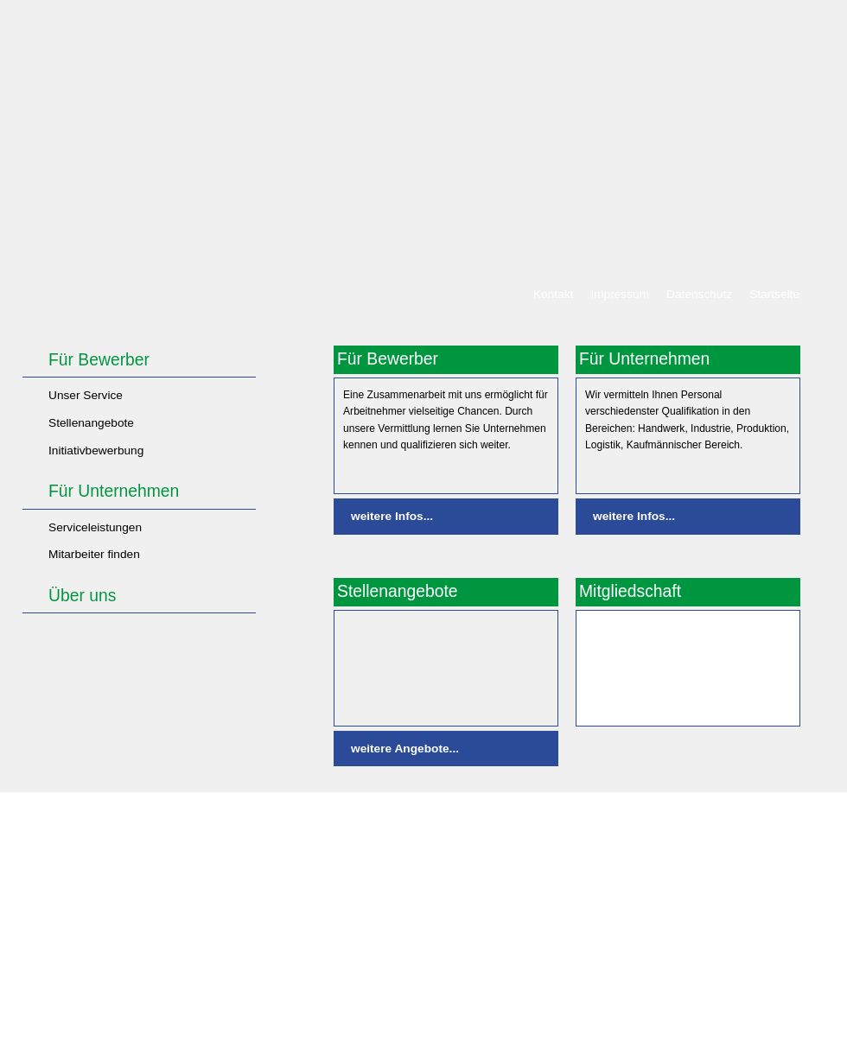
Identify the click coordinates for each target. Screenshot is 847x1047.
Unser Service (85, 395)
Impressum (619, 295)
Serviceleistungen (95, 527)
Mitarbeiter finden (94, 554)
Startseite (774, 295)
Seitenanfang (764, 815)
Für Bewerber (99, 360)
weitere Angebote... (405, 748)
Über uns (82, 596)
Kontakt (553, 295)
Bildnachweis (616, 815)
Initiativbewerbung (95, 450)
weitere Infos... (392, 516)
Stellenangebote (91, 422)
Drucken (690, 815)
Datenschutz (699, 295)
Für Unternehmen (113, 491)
